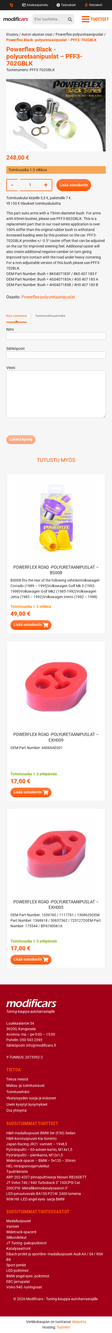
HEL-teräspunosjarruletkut (27, 1166)
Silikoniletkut (16, 1237)
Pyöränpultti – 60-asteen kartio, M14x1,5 (39, 1149)
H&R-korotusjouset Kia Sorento (31, 1138)
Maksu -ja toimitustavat (25, 1085)
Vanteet (12, 1226)
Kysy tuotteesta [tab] (16, 316)
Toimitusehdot (18, 1092)
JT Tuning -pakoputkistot (26, 1243)
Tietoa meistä (17, 1079)
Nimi (56, 332)
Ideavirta (79, 1322)
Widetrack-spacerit (21, 1232)
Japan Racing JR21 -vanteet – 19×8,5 (36, 1144)
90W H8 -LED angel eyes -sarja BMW (35, 1199)
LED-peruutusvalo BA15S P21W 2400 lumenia (43, 1194)
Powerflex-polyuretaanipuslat (79, 34)
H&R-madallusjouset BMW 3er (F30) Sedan (40, 1133)
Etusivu (12, 34)
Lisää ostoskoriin (74, 185)
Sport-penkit (16, 1265)
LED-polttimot (17, 1270)
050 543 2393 (31, 1040)
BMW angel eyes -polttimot (27, 1276)
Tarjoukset (66, 5)
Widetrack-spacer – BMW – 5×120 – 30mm (40, 1160)
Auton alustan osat (36, 34)
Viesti (56, 392)
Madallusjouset (18, 1221)
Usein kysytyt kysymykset (27, 1104)
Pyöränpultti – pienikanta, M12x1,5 (34, 1155)
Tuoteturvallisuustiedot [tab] (50, 316)
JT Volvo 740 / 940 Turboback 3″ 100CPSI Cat (43, 1183)
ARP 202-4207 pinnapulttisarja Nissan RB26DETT (46, 1177)
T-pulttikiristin (17, 1171)
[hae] (70, 19)
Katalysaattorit (18, 1248)
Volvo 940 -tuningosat (24, 1287)
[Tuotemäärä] (30, 185)
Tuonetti (63, 1327)
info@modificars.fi (41, 1045)
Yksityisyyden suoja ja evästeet (31, 1098)
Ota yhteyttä (16, 1110)
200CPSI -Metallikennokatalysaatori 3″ (37, 1188)
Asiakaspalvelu (35, 5)
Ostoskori (93, 5)
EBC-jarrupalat (18, 1281)
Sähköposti (56, 351)
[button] (30, 625)
